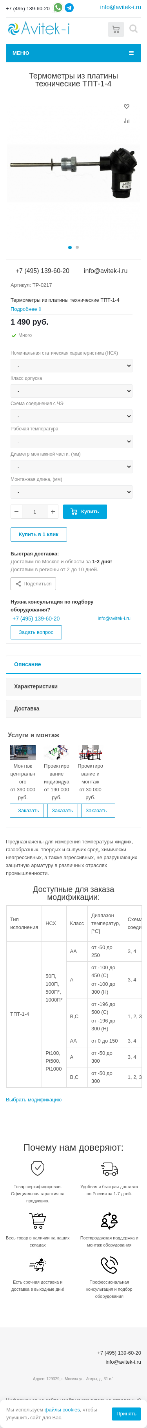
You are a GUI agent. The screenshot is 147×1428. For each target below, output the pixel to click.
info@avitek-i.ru (120, 7)
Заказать (28, 810)
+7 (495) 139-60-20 (28, 8)
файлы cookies (62, 1410)
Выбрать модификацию (34, 1100)
